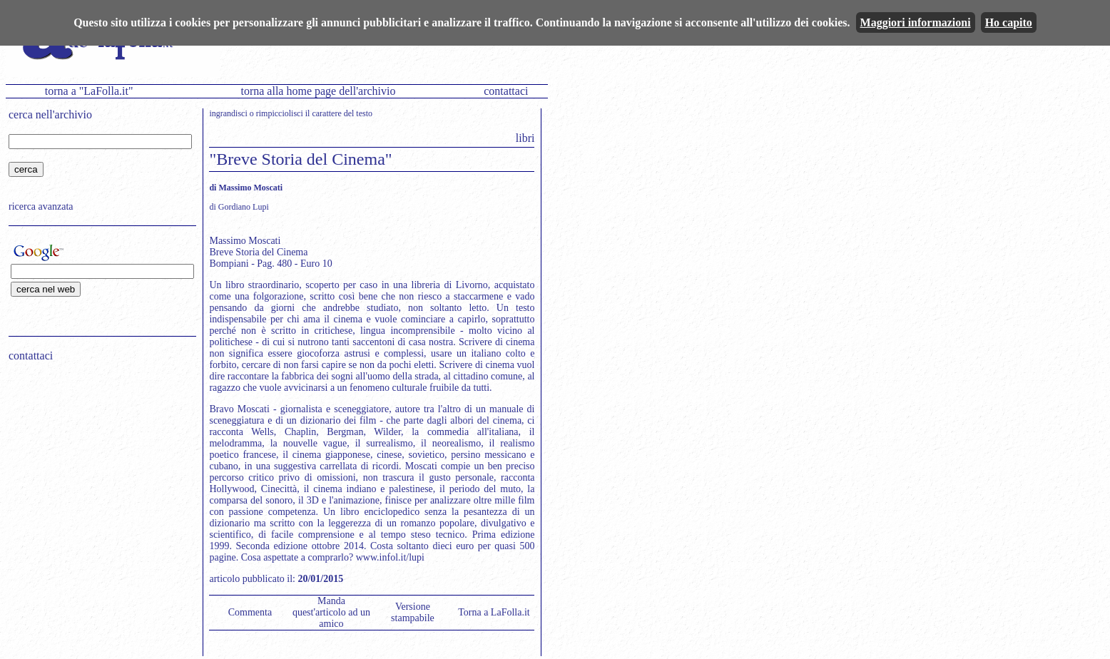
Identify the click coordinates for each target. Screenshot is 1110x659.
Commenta (250, 612)
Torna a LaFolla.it (494, 612)
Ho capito (1008, 22)
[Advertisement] (98, 464)
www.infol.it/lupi (390, 557)
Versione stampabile (412, 612)
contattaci (506, 91)
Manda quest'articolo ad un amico (331, 612)
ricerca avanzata (41, 206)
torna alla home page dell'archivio (317, 91)
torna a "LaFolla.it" (89, 91)
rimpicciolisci (279, 113)
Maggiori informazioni (915, 22)
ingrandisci (228, 113)
